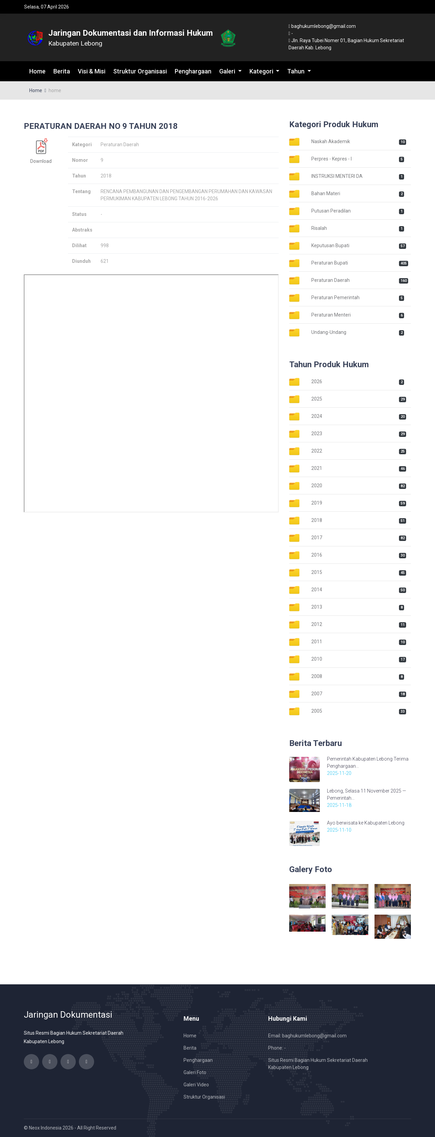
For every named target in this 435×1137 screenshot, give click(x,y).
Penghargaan (193, 71)
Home (37, 71)
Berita (61, 71)
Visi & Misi (91, 71)
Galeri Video (196, 1084)
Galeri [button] (228, 71)
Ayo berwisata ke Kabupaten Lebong (365, 823)
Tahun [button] (296, 71)
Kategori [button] (262, 71)
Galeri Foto (195, 1072)
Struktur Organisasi (140, 71)
